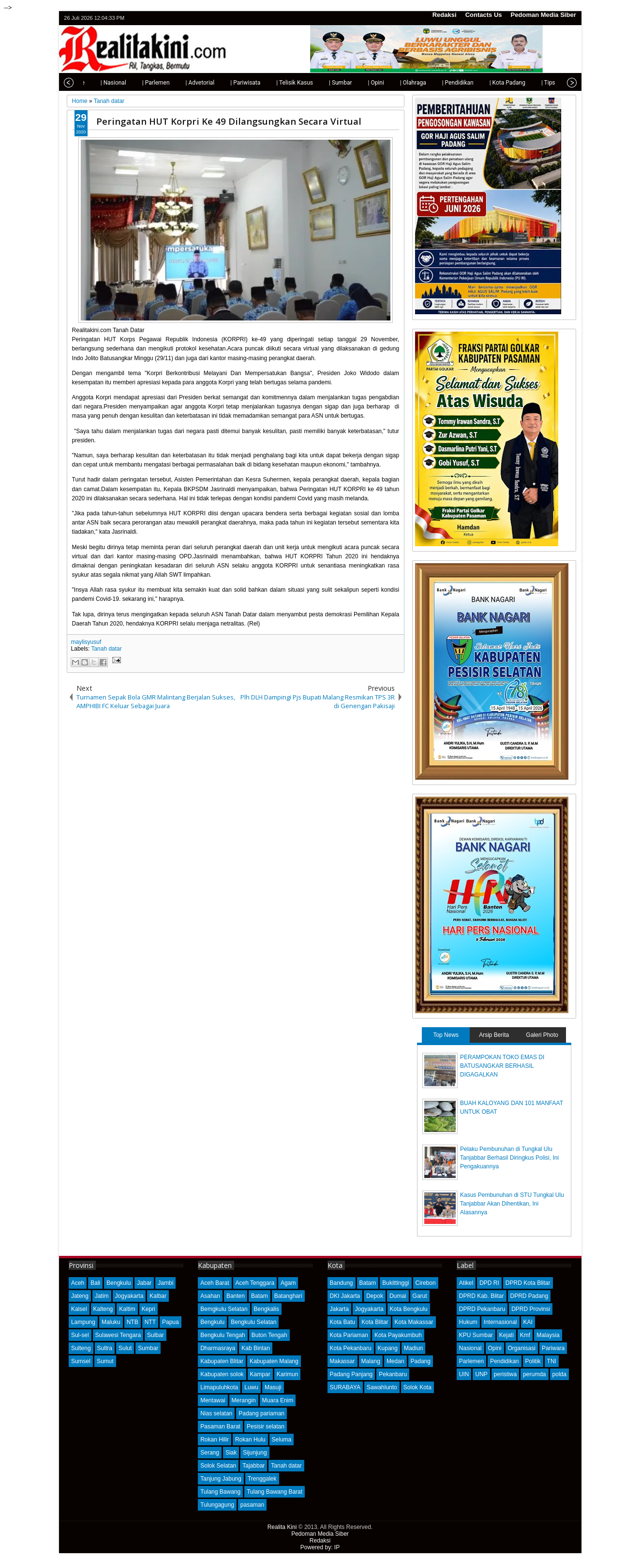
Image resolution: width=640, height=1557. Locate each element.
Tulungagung (217, 1504)
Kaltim (127, 1309)
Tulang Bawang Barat (274, 1491)
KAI (528, 1322)
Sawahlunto (382, 1387)
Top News (446, 1035)
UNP (481, 1374)
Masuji (273, 1387)
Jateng (80, 1296)
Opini (495, 1348)
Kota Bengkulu (409, 1309)
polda (559, 1374)
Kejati (506, 1335)
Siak (231, 1452)
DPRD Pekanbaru (482, 1309)
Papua (170, 1322)
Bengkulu (118, 1283)
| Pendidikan (437, 82)
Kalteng (103, 1309)
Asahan (210, 1296)
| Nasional (92, 82)
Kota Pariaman (349, 1335)
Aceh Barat (214, 1283)
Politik (533, 1361)
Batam (259, 1296)
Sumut (105, 1361)
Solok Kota (417, 1387)
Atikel (466, 1283)
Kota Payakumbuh (398, 1335)
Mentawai (212, 1400)
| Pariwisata (224, 82)
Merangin (244, 1400)
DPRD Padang (529, 1296)
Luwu (251, 1387)
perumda (534, 1374)
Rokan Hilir (214, 1439)
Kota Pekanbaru (351, 1348)
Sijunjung (255, 1452)
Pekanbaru (393, 1374)
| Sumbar (319, 82)
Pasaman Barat (220, 1426)
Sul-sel (80, 1335)
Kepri (148, 1309)
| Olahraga (392, 82)
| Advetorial (179, 82)
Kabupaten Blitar (221, 1361)
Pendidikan (504, 1361)
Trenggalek (262, 1478)
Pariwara (553, 1348)
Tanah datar (106, 648)
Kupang (388, 1348)
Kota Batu (343, 1322)
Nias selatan (216, 1413)
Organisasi (522, 1348)
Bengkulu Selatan (253, 1322)
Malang (370, 1361)
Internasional (500, 1322)
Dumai (397, 1296)
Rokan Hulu (250, 1439)
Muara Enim (278, 1400)
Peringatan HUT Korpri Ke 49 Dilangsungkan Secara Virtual (228, 121)
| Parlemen (135, 82)
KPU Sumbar (476, 1335)
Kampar (260, 1374)
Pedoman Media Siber (543, 14)
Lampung (83, 1322)
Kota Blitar (374, 1322)
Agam (288, 1283)
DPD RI (489, 1283)
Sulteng (81, 1348)
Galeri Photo (542, 1035)
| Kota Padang (487, 82)
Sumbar (148, 1348)
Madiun (413, 1348)
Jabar (144, 1283)
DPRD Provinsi (530, 1309)
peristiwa (505, 1374)
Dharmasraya (217, 1348)
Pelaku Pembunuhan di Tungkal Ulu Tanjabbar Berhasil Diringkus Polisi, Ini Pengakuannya (509, 1158)
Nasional (470, 1348)
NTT (150, 1322)
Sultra (104, 1348)
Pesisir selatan (265, 1426)
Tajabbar (253, 1465)
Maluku (111, 1322)
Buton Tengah (269, 1335)
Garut (420, 1296)
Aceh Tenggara (255, 1283)
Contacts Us (483, 14)
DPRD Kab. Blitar (481, 1296)
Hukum (468, 1322)
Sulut (125, 1348)
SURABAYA (345, 1387)
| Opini (355, 82)
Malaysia (547, 1335)
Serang (209, 1452)
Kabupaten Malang (274, 1361)
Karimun (287, 1374)
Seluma (282, 1439)
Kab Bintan (255, 1348)
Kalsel (79, 1309)
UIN (464, 1374)
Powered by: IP (320, 1547)
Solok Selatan (218, 1465)
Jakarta (339, 1309)
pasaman (252, 1504)
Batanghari (288, 1296)
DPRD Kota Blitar (528, 1283)
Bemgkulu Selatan (223, 1309)
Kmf (525, 1335)
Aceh (77, 1283)
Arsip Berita (494, 1035)
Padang (421, 1361)
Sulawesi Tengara (118, 1335)
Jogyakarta (129, 1296)
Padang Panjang (351, 1374)
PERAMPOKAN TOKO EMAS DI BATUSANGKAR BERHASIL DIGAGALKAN (502, 1066)
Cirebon (426, 1283)
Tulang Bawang (220, 1491)
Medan (395, 1361)
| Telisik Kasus (273, 82)
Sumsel (80, 1361)
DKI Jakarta (345, 1296)
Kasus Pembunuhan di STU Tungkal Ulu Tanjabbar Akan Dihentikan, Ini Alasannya (512, 1204)
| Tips (528, 82)
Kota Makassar (414, 1322)
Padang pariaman (261, 1413)
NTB (132, 1322)
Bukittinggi (395, 1283)
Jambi (165, 1283)
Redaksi (444, 14)
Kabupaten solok (221, 1374)
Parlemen (471, 1361)
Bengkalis (266, 1309)
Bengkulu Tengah (222, 1335)
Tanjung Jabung (220, 1478)
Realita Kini (282, 1527)
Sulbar (155, 1335)
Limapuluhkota (219, 1387)
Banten (235, 1296)
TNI (551, 1361)
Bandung (341, 1283)
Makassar (342, 1361)
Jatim (102, 1296)
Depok (374, 1296)
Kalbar (157, 1296)
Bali (95, 1283)
